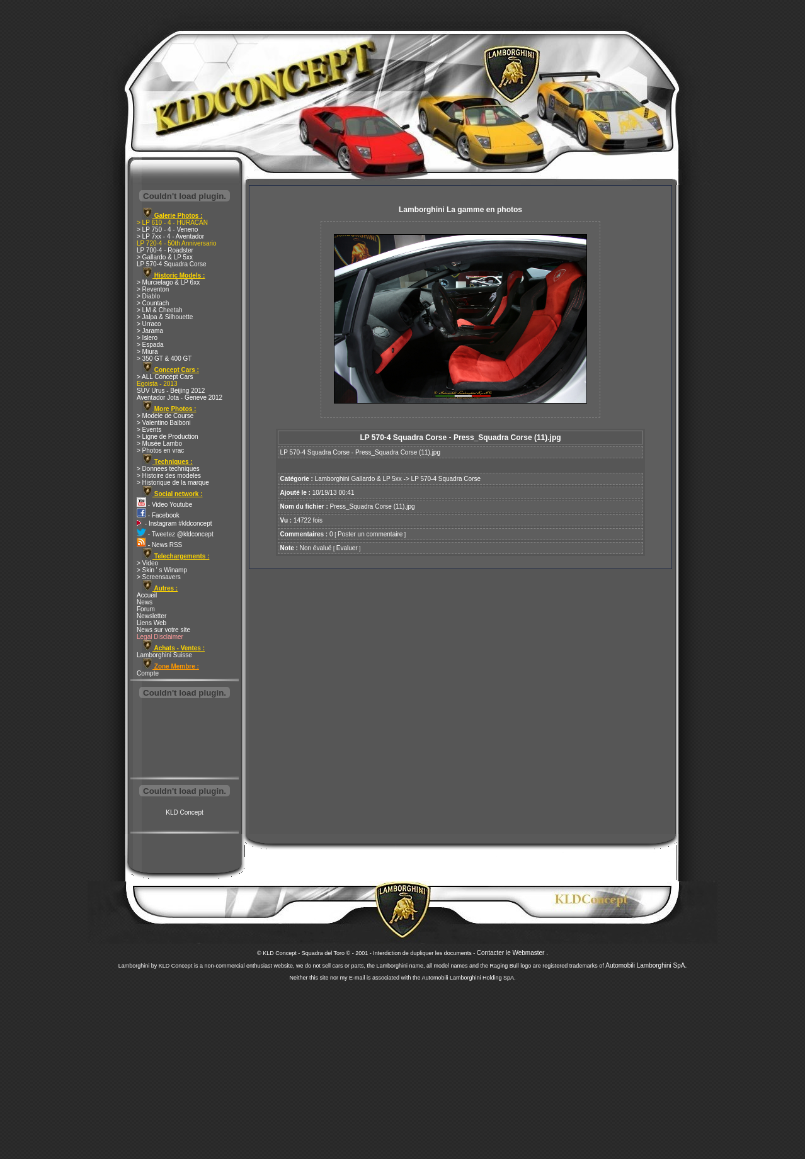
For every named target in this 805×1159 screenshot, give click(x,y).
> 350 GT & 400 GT (164, 358)
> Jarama (150, 330)
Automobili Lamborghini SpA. (646, 965)
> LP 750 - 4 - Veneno (167, 229)
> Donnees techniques (168, 468)
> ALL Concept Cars (165, 376)
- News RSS (159, 544)
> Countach (153, 303)
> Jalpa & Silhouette (165, 317)
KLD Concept (184, 812)
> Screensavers (159, 577)
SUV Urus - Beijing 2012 (171, 390)
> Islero (147, 337)
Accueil (147, 595)
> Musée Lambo (159, 443)
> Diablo (148, 296)
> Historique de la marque (173, 482)
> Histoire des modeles (169, 475)
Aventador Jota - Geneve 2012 (179, 397)
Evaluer (347, 548)
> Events (149, 429)
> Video (147, 563)
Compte (148, 673)
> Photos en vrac (160, 450)
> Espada (150, 344)
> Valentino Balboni (164, 422)
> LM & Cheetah (160, 310)
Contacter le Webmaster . (512, 952)
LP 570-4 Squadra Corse (171, 264)
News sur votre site (163, 629)
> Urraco (149, 323)
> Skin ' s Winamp (162, 570)
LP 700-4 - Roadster (165, 250)
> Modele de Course (165, 415)
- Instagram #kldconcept (174, 523)
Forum (146, 609)
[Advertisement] (184, 739)
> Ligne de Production (167, 436)
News (144, 602)
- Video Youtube (164, 504)
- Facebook (158, 515)
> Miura (147, 351)
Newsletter (151, 616)
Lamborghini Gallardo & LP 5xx (358, 478)
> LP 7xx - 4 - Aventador (170, 236)
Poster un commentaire (370, 534)
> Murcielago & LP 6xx (168, 282)
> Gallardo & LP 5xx (165, 257)
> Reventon (153, 289)
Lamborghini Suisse (164, 655)
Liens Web (151, 622)
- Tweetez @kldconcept (175, 534)
